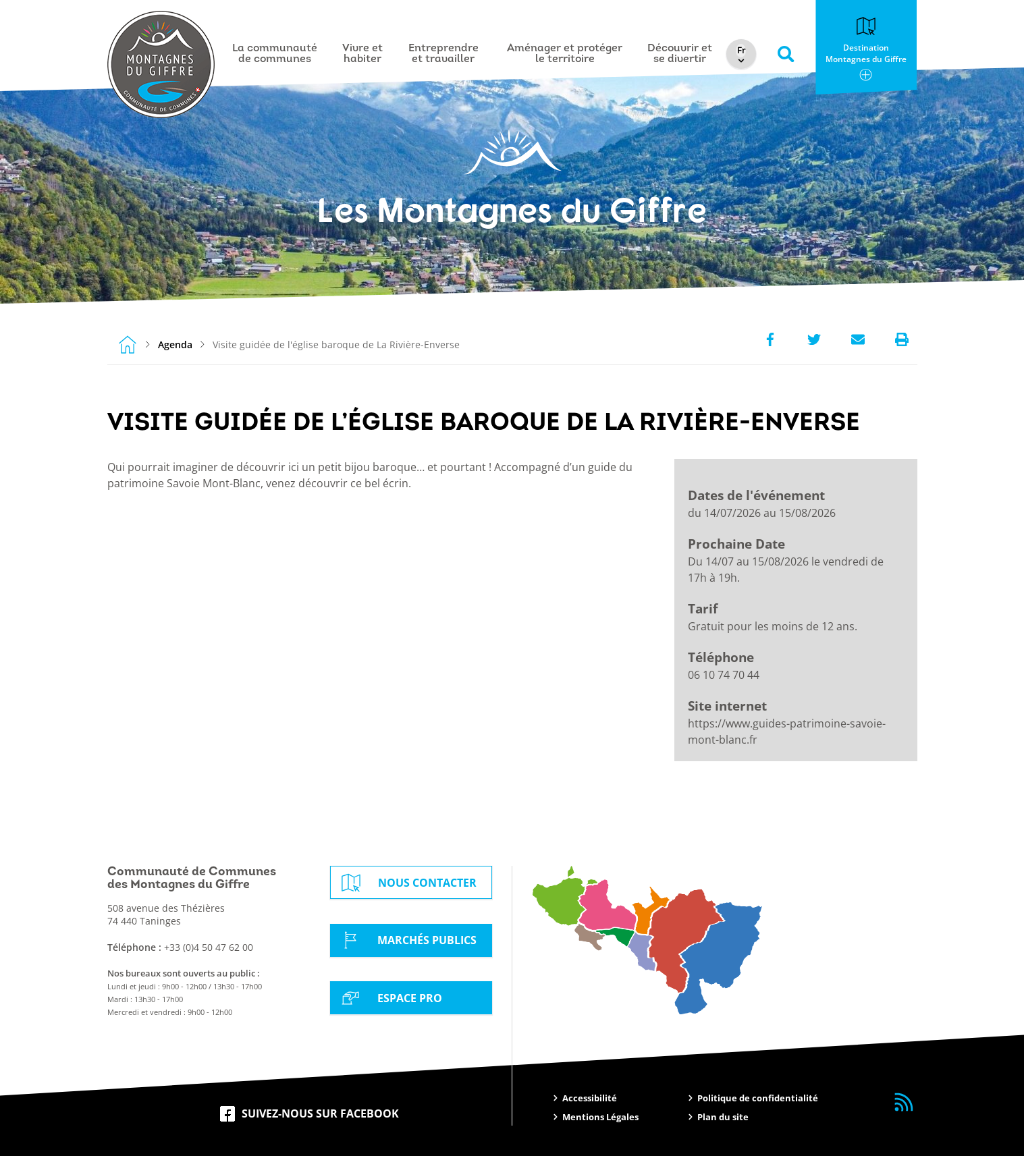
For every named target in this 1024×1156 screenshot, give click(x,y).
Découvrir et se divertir (680, 54)
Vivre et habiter (363, 54)
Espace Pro (389, 997)
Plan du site (723, 1117)
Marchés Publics (407, 940)
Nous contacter (407, 883)
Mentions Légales (600, 1117)
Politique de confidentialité (757, 1098)
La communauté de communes (275, 54)
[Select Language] (743, 50)
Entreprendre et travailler (444, 54)
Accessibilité (589, 1098)
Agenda (175, 344)
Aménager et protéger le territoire (565, 54)
